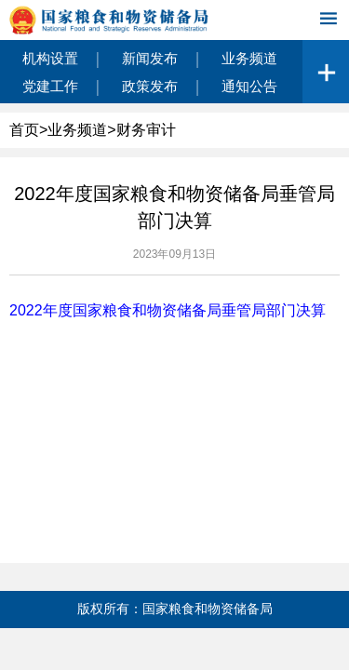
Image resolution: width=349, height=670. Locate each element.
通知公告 (249, 86)
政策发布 (150, 86)
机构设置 (50, 58)
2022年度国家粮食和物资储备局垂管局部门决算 (167, 310)
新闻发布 (150, 58)
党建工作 (50, 86)
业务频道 (249, 58)
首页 (24, 130)
